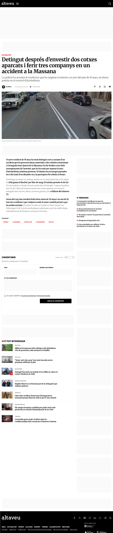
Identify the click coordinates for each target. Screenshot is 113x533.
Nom (5, 267)
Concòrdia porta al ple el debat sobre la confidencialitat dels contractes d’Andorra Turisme (35, 420)
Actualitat (6, 55)
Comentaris (36, 87)
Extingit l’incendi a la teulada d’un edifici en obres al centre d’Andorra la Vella (36, 373)
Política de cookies (60, 530)
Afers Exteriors (20, 381)
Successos (18, 369)
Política (18, 357)
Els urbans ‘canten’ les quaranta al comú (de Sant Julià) (93, 216)
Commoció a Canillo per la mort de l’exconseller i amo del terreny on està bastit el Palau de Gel (94, 203)
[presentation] (20, 304)
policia (51, 222)
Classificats (54, 527)
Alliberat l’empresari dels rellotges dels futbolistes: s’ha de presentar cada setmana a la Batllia (35, 349)
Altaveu (8, 86)
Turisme (17, 416)
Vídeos (45, 527)
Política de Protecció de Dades (40, 530)
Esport (37, 527)
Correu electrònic (46, 267)
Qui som (4, 530)
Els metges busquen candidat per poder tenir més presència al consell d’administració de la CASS (35, 408)
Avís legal (73, 530)
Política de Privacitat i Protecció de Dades (36, 296)
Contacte (12, 530)
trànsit (5, 222)
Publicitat (22, 530)
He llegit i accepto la (27, 296)
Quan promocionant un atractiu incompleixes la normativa (89, 210)
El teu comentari (10, 278)
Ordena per (59, 257)
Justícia (18, 345)
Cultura (29, 527)
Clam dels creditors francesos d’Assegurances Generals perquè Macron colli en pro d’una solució (35, 397)
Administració (20, 404)
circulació (28, 222)
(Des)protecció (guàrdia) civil (89, 220)
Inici (4, 527)
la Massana (16, 222)
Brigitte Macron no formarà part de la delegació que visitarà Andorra (36, 385)
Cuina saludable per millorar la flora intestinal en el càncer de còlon (91, 225)
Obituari (66, 527)
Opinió (21, 527)
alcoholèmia (40, 222)
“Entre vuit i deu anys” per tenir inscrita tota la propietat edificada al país (34, 361)
